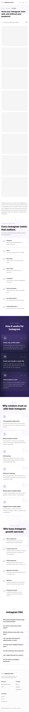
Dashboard (19, 689)
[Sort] (26, 22)
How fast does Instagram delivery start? (14, 645)
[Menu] (26, 2)
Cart (2, 687)
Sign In (17, 684)
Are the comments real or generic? (14, 651)
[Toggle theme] (19, 2)
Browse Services (5, 684)
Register (18, 687)
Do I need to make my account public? (14, 627)
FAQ (2, 699)
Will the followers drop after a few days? (14, 633)
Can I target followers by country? (14, 655)
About (2, 696)
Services (8, 8)
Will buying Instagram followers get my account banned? (14, 620)
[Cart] (23, 2)
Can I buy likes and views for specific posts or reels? (14, 639)
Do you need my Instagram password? (14, 660)
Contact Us (4, 701)
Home (2, 8)
